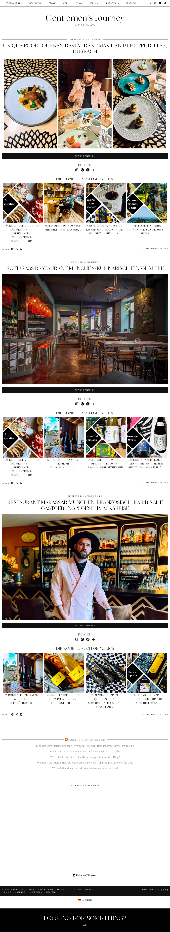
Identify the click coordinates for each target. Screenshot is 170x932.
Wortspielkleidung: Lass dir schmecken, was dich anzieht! (85, 768)
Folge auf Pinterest (85, 875)
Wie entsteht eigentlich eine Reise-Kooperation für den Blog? (85, 757)
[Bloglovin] (93, 170)
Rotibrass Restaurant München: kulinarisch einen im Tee (85, 268)
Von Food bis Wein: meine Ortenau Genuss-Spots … (146, 229)
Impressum (113, 3)
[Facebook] (160, 3)
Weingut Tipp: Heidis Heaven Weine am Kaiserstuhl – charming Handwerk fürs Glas (85, 762)
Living (78, 3)
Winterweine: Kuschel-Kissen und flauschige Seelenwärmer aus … (104, 229)
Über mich (94, 3)
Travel (53, 3)
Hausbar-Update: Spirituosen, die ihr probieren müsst (146, 699)
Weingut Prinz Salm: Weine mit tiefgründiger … (63, 463)
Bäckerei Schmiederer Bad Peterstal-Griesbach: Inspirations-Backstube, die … (21, 233)
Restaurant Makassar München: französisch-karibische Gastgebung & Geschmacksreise (85, 505)
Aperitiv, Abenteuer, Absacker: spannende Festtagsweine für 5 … (146, 463)
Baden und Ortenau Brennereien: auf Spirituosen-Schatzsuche (85, 751)
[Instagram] (150, 3)
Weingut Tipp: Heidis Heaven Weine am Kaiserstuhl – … (63, 699)
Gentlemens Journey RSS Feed (86, 740)
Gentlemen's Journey (85, 18)
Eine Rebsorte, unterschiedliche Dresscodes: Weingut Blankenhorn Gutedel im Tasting (85, 745)
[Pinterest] (155, 3)
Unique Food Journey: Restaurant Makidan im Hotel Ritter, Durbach (85, 48)
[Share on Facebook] (12, 249)
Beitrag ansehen (85, 156)
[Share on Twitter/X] (17, 249)
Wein (66, 3)
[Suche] (165, 3)
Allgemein (93, 262)
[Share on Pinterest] (21, 249)
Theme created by (154, 890)
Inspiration (36, 3)
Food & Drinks (14, 3)
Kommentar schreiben (155, 249)
